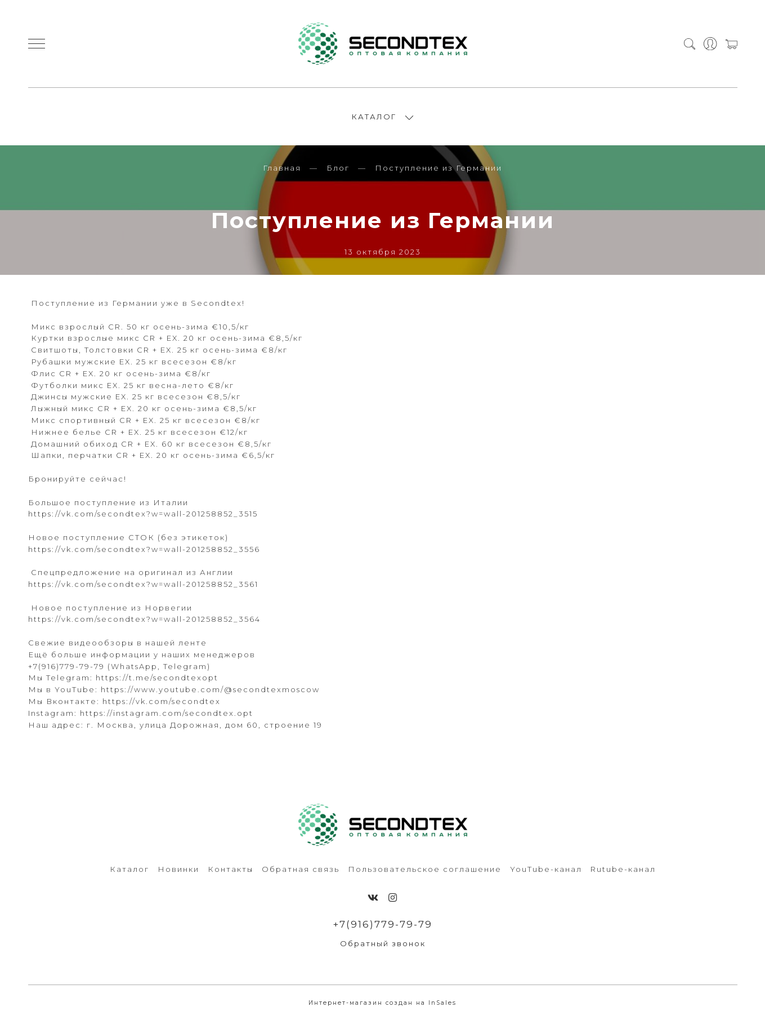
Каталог (129, 869)
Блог (338, 167)
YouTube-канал (546, 869)
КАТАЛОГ (374, 116)
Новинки (178, 869)
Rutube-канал (623, 869)
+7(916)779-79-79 (382, 924)
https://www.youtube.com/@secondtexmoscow (210, 689)
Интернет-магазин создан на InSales (382, 1002)
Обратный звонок (383, 943)
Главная (282, 167)
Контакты (230, 869)
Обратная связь (300, 869)
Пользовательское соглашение (425, 869)
